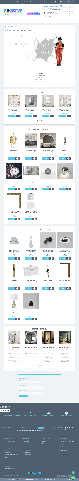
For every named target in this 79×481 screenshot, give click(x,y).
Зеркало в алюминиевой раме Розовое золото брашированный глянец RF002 (48, 110)
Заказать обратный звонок (33, 12)
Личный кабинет (44, 441)
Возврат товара (7, 461)
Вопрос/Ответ (7, 462)
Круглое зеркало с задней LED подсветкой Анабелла (31, 346)
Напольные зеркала (26, 443)
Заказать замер (24, 395)
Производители (7, 466)
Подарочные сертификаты (9, 468)
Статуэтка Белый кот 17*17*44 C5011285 (31, 251)
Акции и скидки (25, 463)
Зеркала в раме (25, 21)
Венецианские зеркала (27, 446)
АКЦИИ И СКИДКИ (39, 83)
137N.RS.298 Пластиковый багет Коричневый (65, 281)
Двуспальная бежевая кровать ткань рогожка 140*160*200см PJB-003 (14, 251)
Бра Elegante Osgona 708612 (14, 151)
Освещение (65, 21)
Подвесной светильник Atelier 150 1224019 (31, 311)
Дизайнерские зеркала (34, 21)
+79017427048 (56, 9)
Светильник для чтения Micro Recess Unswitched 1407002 (48, 251)
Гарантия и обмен (8, 448)
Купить (12, 158)
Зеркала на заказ (26, 456)
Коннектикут (63, 1)
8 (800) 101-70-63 (48, 11)
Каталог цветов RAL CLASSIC (10, 441)
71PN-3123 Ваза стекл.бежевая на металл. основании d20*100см (14, 281)
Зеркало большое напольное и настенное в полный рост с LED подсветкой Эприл (48, 346)
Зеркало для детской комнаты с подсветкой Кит (31, 181)
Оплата (20, 1)
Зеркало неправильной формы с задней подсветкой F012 (48, 151)
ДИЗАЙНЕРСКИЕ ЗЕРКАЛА (39, 79)
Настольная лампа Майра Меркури (14, 311)
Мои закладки (43, 445)
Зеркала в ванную (45, 21)
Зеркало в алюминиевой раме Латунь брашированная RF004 (14, 110)
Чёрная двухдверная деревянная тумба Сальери (31, 151)
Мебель (59, 21)
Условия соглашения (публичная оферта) (12, 454)
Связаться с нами (8, 459)
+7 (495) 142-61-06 (49, 8)
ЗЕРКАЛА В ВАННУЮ (39, 81)
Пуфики (24, 459)
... (69, 21)
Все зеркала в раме (26, 452)
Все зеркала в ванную (27, 450)
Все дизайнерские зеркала (27, 445)
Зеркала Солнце (26, 448)
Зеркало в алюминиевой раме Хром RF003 (31, 110)
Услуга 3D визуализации (33, 14)
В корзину (11, 115)
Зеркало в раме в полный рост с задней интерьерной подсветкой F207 (65, 346)
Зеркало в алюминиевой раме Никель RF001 (65, 110)
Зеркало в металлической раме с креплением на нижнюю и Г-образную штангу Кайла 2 (14, 346)
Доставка (14, 1)
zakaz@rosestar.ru (49, 12)
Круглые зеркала (26, 458)
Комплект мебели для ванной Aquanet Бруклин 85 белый (31, 212)
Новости (39, 1)
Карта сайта (7, 464)
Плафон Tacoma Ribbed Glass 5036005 (48, 181)
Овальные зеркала (26, 461)
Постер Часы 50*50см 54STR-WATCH (14, 181)
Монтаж (25, 1)
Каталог (7, 21)
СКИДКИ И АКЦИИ (39, 73)
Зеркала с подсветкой (15, 21)
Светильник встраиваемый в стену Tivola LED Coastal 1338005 (65, 181)
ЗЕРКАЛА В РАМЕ (39, 77)
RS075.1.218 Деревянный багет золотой (14, 212)
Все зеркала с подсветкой (27, 454)
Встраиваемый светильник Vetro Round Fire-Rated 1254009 (64, 251)
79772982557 (48, 9)
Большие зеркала (26, 441)
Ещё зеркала (53, 21)
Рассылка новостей (44, 446)
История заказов (44, 443)
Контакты (45, 1)
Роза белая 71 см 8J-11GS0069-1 (48, 281)
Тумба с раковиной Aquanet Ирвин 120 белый (31, 281)
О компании (7, 1)
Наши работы (32, 1)
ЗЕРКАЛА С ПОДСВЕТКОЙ (39, 75)
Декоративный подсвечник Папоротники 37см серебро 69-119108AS (65, 151)
